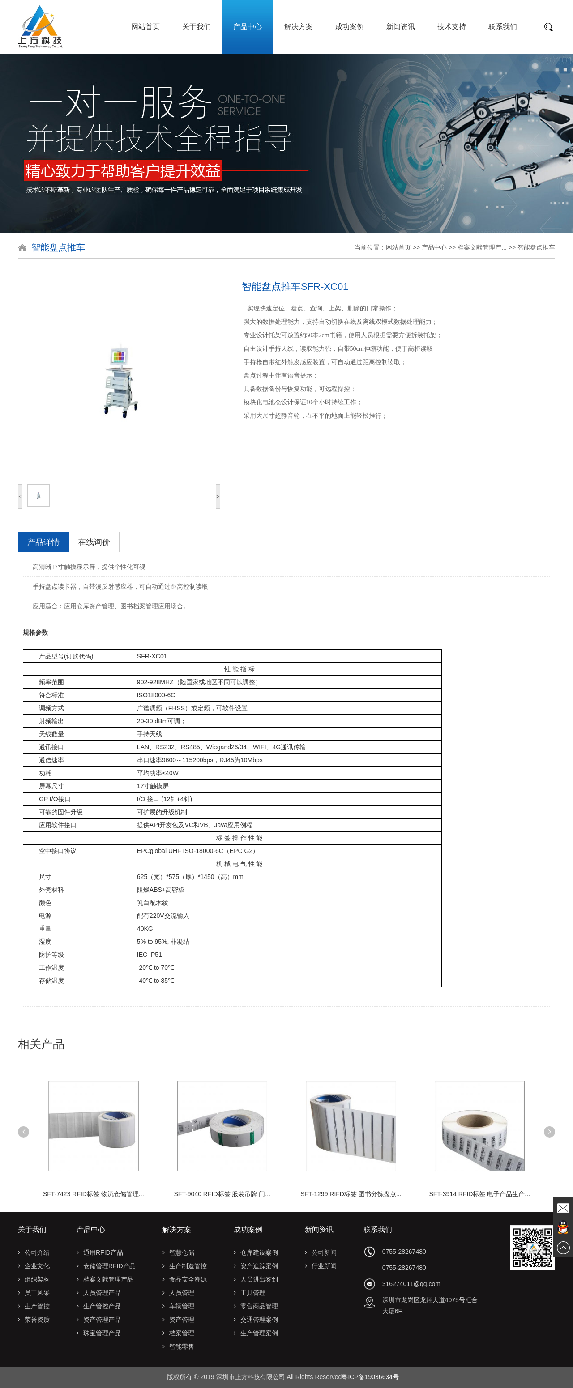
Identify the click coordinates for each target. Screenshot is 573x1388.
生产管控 (34, 1306)
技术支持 (451, 26)
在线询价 (94, 542)
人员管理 (178, 1292)
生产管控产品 (99, 1306)
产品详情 (43, 542)
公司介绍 (34, 1252)
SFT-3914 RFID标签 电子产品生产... (479, 1193)
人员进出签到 (256, 1279)
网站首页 (145, 26)
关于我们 (196, 26)
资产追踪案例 (256, 1265)
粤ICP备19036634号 (370, 1376)
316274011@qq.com (411, 1283)
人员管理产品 (99, 1292)
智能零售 (178, 1346)
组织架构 (34, 1279)
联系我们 (502, 26)
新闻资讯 (400, 26)
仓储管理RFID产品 (106, 1265)
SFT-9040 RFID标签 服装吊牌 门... (222, 1193)
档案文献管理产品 (105, 1279)
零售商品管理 (256, 1306)
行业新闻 (321, 1265)
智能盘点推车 (536, 247)
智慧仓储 (178, 1252)
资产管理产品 (99, 1319)
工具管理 (249, 1292)
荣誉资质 (34, 1319)
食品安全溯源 (184, 1279)
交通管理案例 (256, 1319)
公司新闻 (321, 1252)
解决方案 (298, 26)
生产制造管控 (184, 1265)
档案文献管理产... (482, 247)
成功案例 (349, 26)
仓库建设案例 (256, 1252)
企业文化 (34, 1265)
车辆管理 (178, 1306)
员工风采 (34, 1292)
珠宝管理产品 (99, 1333)
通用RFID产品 (100, 1252)
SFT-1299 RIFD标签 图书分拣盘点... (351, 1193)
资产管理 (178, 1319)
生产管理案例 (256, 1333)
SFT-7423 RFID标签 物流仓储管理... (93, 1193)
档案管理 (178, 1333)
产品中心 (247, 26)
